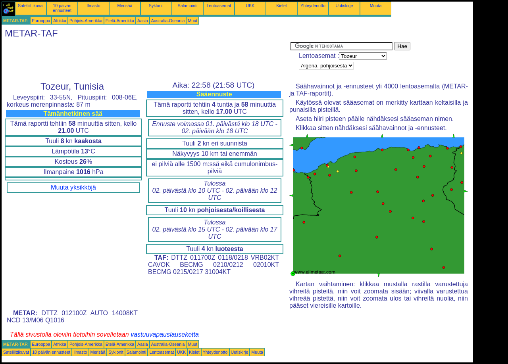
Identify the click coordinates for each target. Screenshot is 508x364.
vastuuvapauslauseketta (165, 334)
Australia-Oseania (168, 20)
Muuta (376, 5)
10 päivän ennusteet (62, 8)
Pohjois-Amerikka (85, 20)
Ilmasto (93, 5)
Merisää (125, 5)
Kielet (281, 5)
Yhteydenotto (312, 5)
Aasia (142, 20)
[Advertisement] (146, 60)
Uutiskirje (344, 5)
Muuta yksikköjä (73, 187)
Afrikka (59, 20)
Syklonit (156, 5)
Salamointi (188, 5)
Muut (192, 20)
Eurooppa (41, 20)
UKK (250, 5)
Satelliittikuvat (31, 5)
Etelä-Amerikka (120, 20)
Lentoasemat (219, 5)
